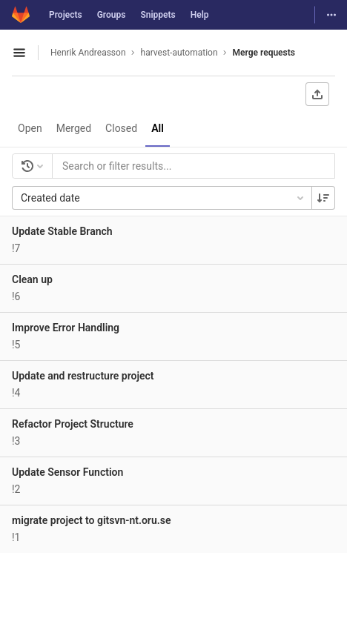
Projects (65, 15)
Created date (163, 198)
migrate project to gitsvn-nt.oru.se (91, 520)
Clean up (32, 279)
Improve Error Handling (65, 328)
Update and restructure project (83, 376)
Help (200, 15)
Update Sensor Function (67, 472)
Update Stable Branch (62, 231)
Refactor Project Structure (72, 424)
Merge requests (264, 52)
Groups (111, 15)
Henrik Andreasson (88, 52)
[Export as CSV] (317, 94)
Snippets (157, 15)
